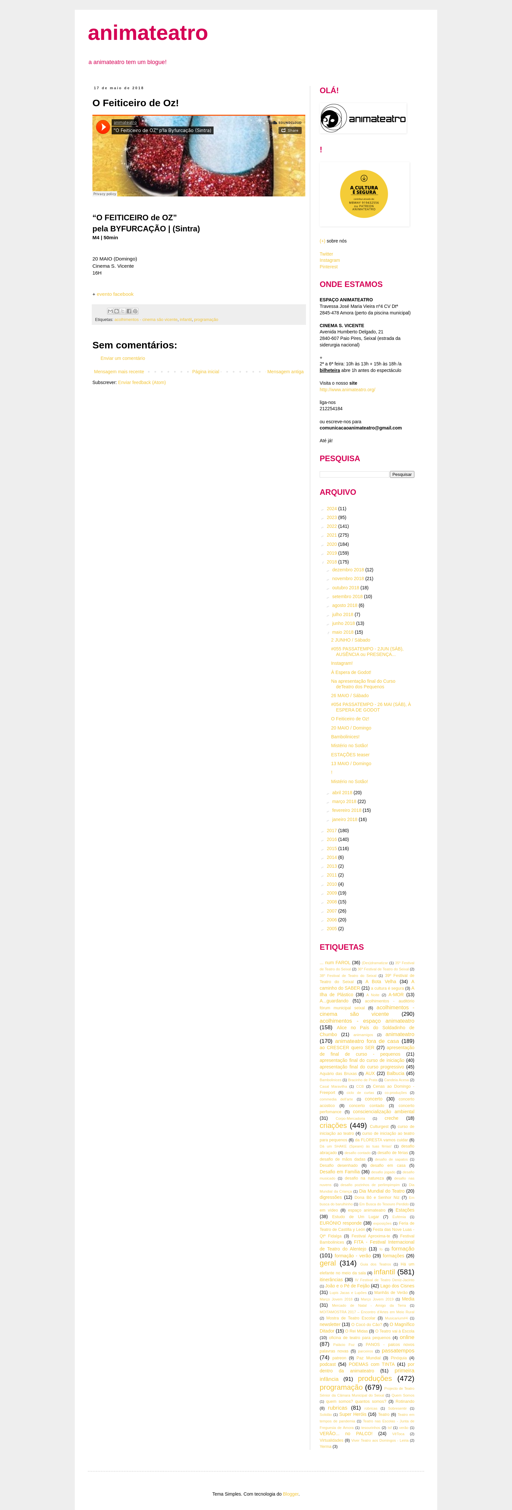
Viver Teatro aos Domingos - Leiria (380, 1440)
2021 (332, 535)
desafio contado (357, 1153)
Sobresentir (397, 1408)
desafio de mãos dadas (342, 1159)
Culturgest (379, 1126)
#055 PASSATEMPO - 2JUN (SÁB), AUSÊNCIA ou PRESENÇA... (367, 651)
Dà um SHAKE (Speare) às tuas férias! (356, 1146)
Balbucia (396, 1073)
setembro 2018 (348, 596)
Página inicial (205, 371)
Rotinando (405, 1401)
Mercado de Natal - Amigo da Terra (369, 1305)
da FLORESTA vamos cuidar (381, 1140)
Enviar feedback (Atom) (142, 382)
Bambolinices (331, 1080)
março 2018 (345, 801)
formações (393, 1255)
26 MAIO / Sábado (350, 695)
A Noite (372, 995)
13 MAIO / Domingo (351, 763)
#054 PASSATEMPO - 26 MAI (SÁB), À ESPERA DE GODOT (371, 707)
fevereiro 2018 (347, 810)
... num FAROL (335, 962)
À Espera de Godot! (351, 672)
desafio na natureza (364, 1178)
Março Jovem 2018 (336, 1299)
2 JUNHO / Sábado (350, 640)
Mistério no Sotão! (349, 745)
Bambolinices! (345, 736)
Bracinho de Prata (362, 1080)
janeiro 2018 (345, 819)
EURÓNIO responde (341, 1223)
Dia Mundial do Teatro (382, 1191)
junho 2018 (344, 623)
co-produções (396, 1093)
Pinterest (329, 266)
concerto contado (366, 1105)
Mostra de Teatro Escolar (350, 1318)
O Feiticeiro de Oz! (350, 718)
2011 (332, 875)
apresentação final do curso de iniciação (362, 1060)
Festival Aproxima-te (371, 1236)
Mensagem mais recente (119, 371)
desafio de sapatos (391, 1159)
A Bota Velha (380, 981)
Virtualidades (332, 1440)
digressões (331, 1197)
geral (328, 1263)
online (407, 1337)
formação (403, 1249)
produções (375, 1378)
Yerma (325, 1446)
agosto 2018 (345, 605)
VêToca (398, 1434)
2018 (332, 561)
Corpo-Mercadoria (350, 1118)
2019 (332, 553)
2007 (332, 911)
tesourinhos (370, 1428)
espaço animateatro (367, 1210)
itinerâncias (331, 1279)
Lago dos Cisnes (397, 1285)
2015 (332, 848)
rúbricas (370, 1408)
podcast (328, 1364)
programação (206, 319)
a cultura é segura (387, 988)
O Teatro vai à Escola (394, 1331)
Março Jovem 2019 (377, 1299)
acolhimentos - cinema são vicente (146, 319)
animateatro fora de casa (367, 1041)
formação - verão (353, 1255)
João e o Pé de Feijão (347, 1285)
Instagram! (342, 663)
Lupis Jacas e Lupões (348, 1293)
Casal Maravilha (333, 1086)
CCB (360, 1086)
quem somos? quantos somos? (356, 1401)
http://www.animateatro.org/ (347, 389)
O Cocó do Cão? (366, 1324)
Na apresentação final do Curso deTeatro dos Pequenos (363, 684)
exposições (382, 1223)
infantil (186, 319)
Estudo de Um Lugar (355, 1217)
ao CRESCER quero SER (347, 1047)
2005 (332, 928)
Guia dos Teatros (375, 1264)
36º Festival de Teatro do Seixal (383, 969)
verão (403, 1428)
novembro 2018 (348, 578)
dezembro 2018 (348, 569)
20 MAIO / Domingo (351, 727)
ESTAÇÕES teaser (350, 754)
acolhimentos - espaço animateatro (367, 1021)
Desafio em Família (340, 1171)
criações (333, 1125)
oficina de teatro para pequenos (360, 1337)
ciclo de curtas (360, 1093)
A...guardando (334, 1000)
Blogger (290, 1494)
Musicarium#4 (396, 1318)
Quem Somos (403, 1395)
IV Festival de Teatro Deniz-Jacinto (384, 1280)
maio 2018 (343, 632)
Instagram (330, 260)
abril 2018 (342, 792)
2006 (332, 919)
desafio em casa (388, 1165)
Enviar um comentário (123, 358)
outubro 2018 (346, 587)
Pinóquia (399, 1358)
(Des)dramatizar (375, 963)
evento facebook (115, 294)
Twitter (326, 254)
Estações (404, 1210)
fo (380, 1249)
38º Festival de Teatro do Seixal (348, 976)
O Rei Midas (356, 1331)
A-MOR (396, 994)
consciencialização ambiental (383, 1111)
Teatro (384, 1414)
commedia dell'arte (336, 1099)
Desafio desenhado (339, 1165)
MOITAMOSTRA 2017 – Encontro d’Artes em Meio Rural (367, 1312)
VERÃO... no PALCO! (346, 1433)
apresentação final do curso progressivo (362, 1066)
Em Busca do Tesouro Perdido (384, 1204)
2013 (332, 866)
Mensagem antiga (285, 371)
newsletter (330, 1324)
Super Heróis (352, 1414)
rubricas (337, 1408)
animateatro (148, 32)
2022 (332, 526)
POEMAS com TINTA (372, 1364)
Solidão (326, 1415)
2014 (332, 857)
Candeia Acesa (396, 1080)
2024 (332, 508)
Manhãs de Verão (391, 1292)
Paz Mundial (369, 1358)
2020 (332, 544)
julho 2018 (343, 614)
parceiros (365, 1351)
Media (408, 1298)
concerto (374, 1098)
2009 (332, 893)
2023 (332, 517)
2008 (332, 901)
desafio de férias (392, 1152)
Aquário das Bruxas (338, 1073)
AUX (370, 1073)
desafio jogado (383, 1172)
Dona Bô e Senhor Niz (377, 1197)
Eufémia (399, 1217)
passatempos (398, 1351)
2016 (332, 839)
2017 (332, 830)
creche (391, 1118)
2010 (332, 884)
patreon (339, 1358)
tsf (390, 1428)
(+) (323, 240)
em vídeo (329, 1210)
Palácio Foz (344, 1345)
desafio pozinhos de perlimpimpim (370, 1185)
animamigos (363, 1035)
